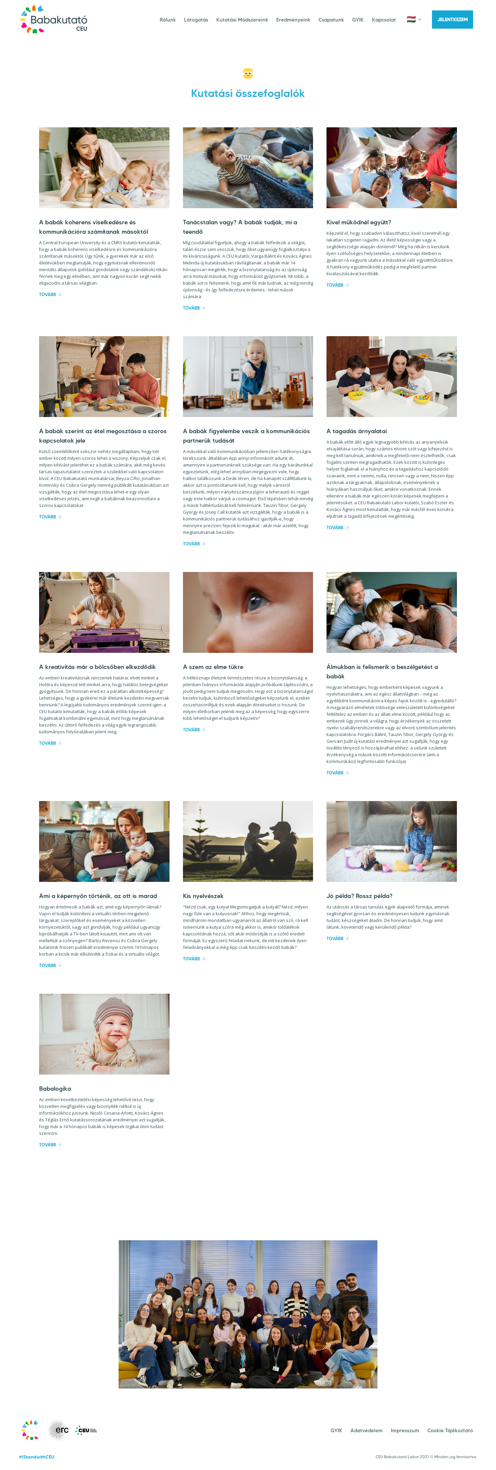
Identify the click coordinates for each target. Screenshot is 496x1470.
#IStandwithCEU (37, 1457)
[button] (417, 19)
